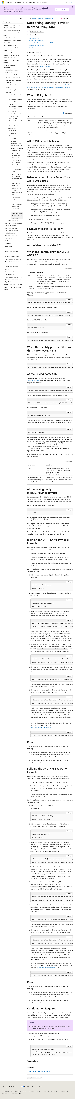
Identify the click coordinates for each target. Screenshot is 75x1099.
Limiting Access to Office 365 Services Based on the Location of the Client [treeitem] (17, 206)
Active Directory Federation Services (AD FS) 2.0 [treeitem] (15, 121)
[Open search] (66, 2)
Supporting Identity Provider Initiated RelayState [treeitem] (17, 216)
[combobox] (12, 22)
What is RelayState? (34, 38)
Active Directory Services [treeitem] (13, 77)
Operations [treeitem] (14, 138)
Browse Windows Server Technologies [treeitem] (11, 71)
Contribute (31, 1091)
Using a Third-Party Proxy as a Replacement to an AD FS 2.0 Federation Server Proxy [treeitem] (17, 193)
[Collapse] (20, 18)
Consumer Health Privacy (50, 1091)
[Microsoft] (3, 2)
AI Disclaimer (5, 1091)
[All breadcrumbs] (28, 18)
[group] (50, 303)
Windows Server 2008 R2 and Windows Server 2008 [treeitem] (12, 27)
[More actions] (71, 18)
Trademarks (5, 1094)
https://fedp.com (33, 380)
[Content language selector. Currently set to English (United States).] (10, 1086)
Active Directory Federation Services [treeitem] (15, 96)
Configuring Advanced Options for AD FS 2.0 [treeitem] (17, 155)
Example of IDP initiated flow (36, 45)
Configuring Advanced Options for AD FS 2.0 (43, 18)
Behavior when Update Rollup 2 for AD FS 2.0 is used (43, 43)
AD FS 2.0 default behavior (36, 40)
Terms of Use (64, 1091)
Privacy (38, 1091)
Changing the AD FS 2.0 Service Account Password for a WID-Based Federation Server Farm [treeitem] (17, 165)
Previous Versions (16, 1091)
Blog (24, 1091)
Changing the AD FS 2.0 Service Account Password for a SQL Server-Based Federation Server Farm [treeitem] (17, 179)
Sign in (71, 2)
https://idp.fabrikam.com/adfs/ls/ (40, 727)
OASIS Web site (44, 66)
